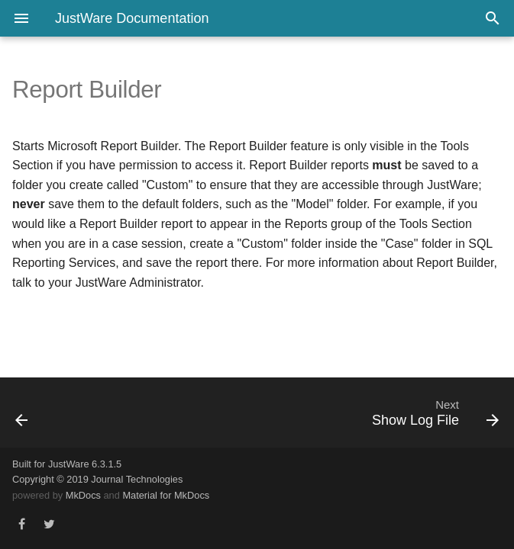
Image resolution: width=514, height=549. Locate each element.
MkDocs (83, 495)
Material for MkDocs (165, 495)
